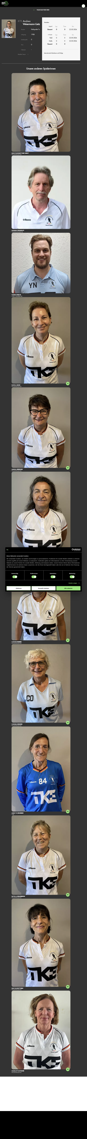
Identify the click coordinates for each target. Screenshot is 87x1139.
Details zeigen (73, 583)
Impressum (65, 1126)
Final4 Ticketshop (40, 1114)
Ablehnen (18, 588)
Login (35, 1110)
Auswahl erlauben (43, 588)
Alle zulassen (68, 588)
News (35, 1106)
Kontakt (36, 1118)
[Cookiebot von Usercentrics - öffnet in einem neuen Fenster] (73, 550)
